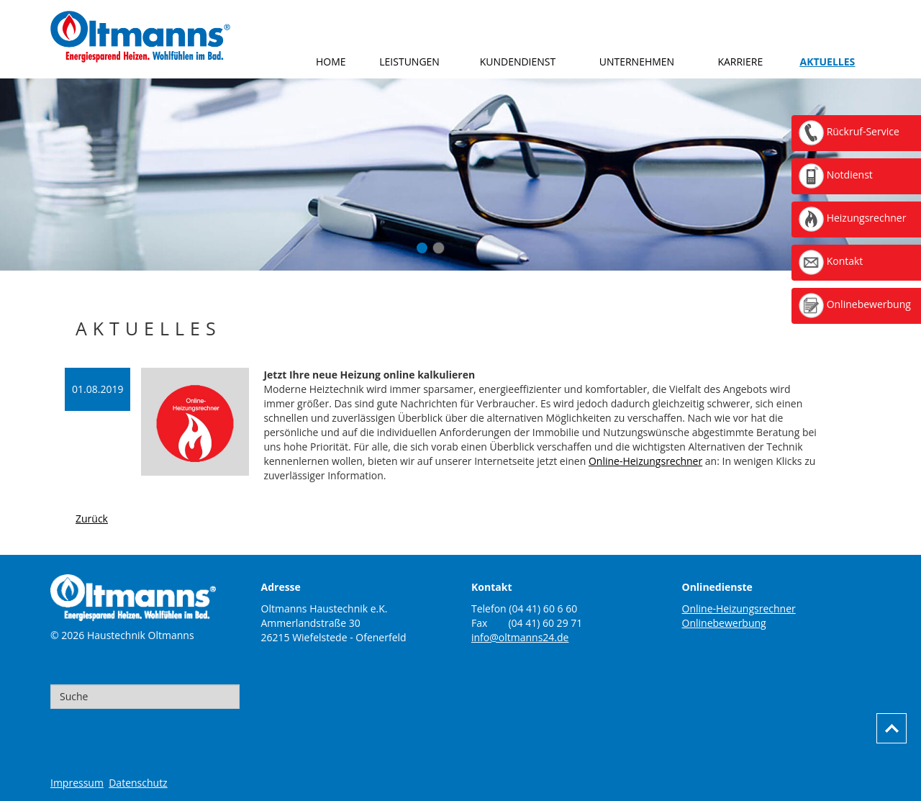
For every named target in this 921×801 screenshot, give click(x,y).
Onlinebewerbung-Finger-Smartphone (438, 248)
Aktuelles (827, 61)
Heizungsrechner (852, 218)
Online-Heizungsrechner (645, 461)
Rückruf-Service (849, 131)
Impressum (77, 782)
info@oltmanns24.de (519, 637)
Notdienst (836, 174)
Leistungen (409, 61)
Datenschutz (138, 782)
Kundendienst (518, 61)
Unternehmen (636, 61)
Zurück (92, 518)
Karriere (740, 61)
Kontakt (831, 261)
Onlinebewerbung (724, 623)
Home (331, 61)
